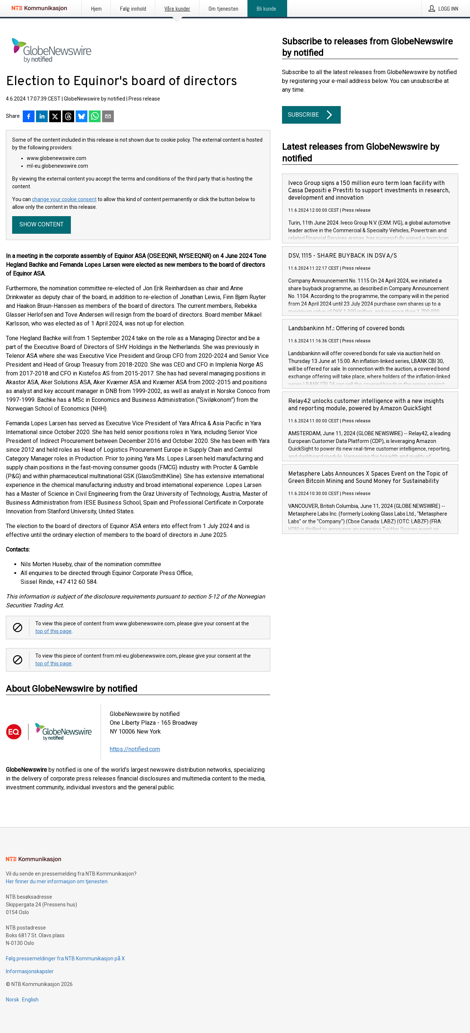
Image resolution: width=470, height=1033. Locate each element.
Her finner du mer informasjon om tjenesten (57, 881)
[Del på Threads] (68, 117)
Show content (41, 224)
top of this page (53, 631)
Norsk (12, 1000)
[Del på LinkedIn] (42, 117)
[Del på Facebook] (29, 117)
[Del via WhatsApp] (95, 117)
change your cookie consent (64, 199)
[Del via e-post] (108, 117)
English (30, 1000)
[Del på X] (55, 117)
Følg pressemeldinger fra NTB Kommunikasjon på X (65, 958)
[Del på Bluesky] (81, 117)
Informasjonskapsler (30, 971)
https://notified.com (135, 749)
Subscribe (311, 114)
